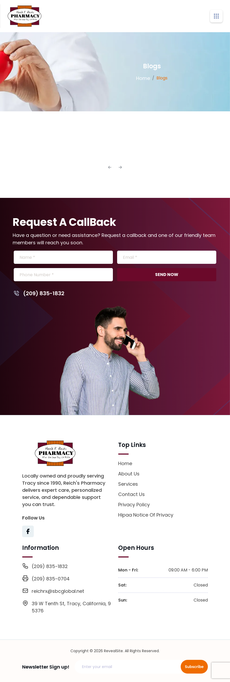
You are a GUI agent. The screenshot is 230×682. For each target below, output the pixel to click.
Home (143, 78)
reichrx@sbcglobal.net (58, 591)
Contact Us (131, 494)
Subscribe (194, 666)
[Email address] (131, 666)
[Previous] (109, 167)
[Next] (120, 167)
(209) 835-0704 (51, 578)
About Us (129, 473)
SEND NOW (166, 274)
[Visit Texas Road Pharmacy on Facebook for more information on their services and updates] (28, 531)
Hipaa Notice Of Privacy (145, 515)
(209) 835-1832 (39, 293)
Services (128, 484)
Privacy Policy (134, 504)
